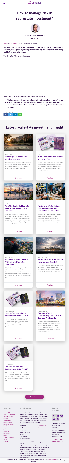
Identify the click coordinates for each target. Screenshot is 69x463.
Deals (5, 435)
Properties (7, 428)
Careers (6, 418)
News (6, 43)
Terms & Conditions (9, 414)
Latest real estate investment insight (34, 127)
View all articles (34, 397)
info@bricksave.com (42, 428)
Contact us (7, 433)
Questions (7, 431)
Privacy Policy (7, 412)
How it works (7, 426)
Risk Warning (53, 459)
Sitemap (6, 441)
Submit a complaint (9, 437)
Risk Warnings (7, 420)
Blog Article (13, 43)
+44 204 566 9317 (41, 425)
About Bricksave (8, 416)
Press (5, 439)
